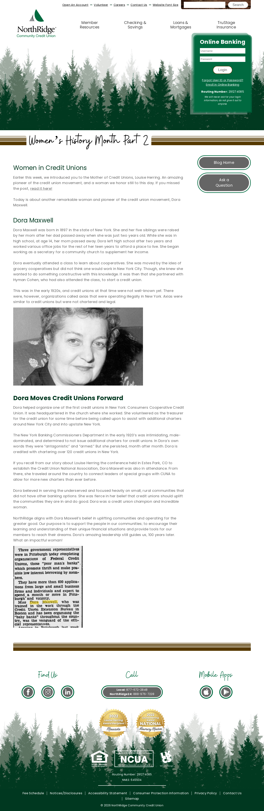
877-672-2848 (136, 690)
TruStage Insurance (226, 25)
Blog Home (224, 162)
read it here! (41, 188)
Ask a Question (224, 182)
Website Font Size (165, 5)
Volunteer (101, 5)
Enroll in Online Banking (222, 85)
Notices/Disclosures (66, 793)
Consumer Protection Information (161, 793)
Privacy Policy (206, 793)
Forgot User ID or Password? (222, 80)
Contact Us (139, 5)
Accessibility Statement (107, 793)
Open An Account (75, 5)
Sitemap (132, 798)
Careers (119, 5)
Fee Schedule (33, 793)
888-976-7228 (143, 694)
